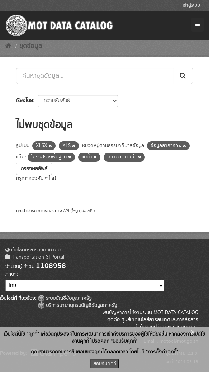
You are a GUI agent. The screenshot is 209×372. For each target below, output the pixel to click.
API (66, 211)
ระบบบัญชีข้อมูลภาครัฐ (65, 298)
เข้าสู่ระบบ (191, 5)
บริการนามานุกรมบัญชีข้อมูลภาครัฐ (77, 305)
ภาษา (11, 274)
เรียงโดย (24, 100)
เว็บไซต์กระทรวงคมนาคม (33, 250)
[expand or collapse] (197, 25)
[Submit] (183, 76)
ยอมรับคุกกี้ (104, 363)
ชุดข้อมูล (30, 46)
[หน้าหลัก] (8, 46)
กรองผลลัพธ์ (34, 168)
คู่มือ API (86, 211)
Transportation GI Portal (34, 257)
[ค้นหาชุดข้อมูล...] (95, 76)
